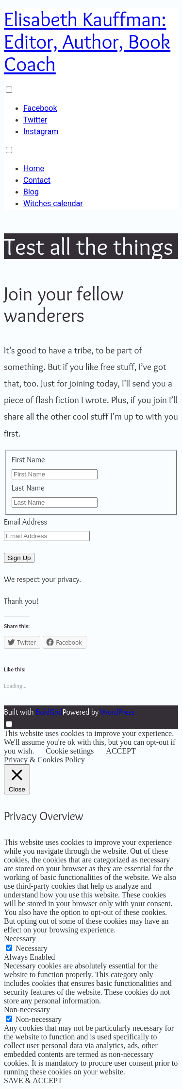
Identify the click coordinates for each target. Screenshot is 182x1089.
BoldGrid (48, 712)
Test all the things (88, 246)
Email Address (25, 522)
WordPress (117, 712)
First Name (28, 459)
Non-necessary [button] (27, 1009)
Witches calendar (53, 203)
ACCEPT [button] (120, 751)
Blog (31, 191)
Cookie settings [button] (70, 751)
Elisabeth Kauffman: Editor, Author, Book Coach (87, 41)
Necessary (32, 948)
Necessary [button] (20, 938)
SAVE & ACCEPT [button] (33, 1080)
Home (33, 168)
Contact (36, 180)
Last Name (28, 487)
